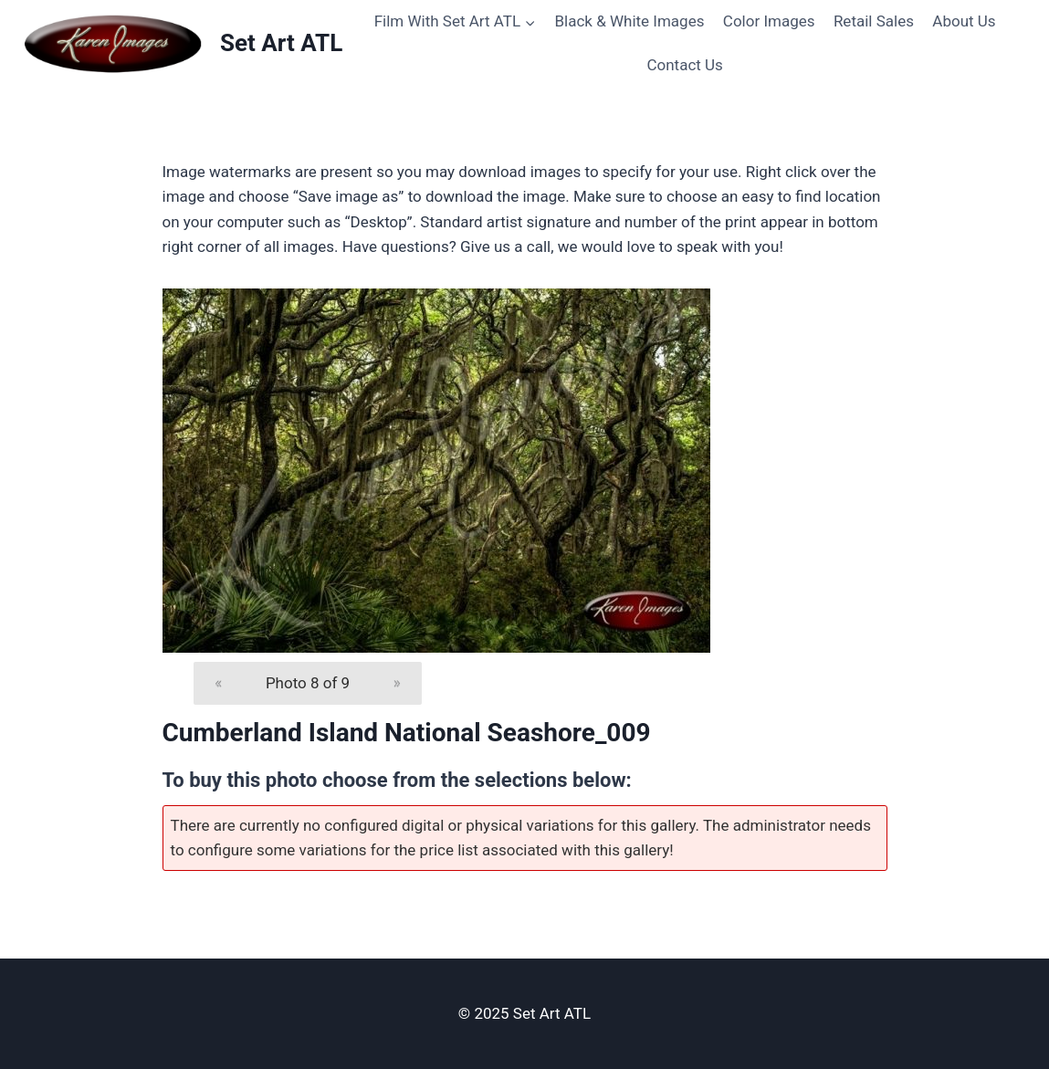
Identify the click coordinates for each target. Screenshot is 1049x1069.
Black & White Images (629, 21)
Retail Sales (874, 21)
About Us (963, 21)
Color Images (769, 21)
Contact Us (684, 65)
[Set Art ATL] (182, 43)
